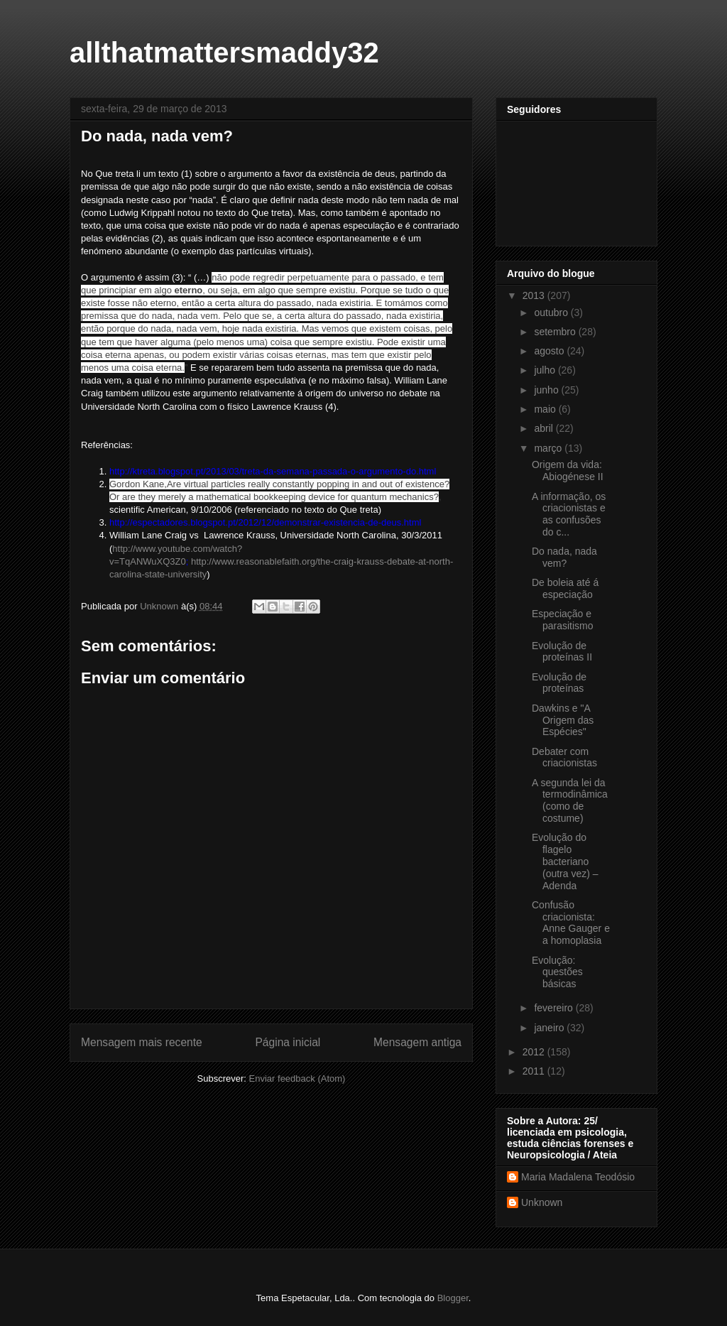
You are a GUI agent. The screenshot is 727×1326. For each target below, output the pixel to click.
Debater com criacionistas (564, 757)
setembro (556, 331)
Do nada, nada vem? (564, 557)
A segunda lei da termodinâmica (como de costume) (570, 800)
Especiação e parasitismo (563, 619)
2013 (535, 295)
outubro (552, 312)
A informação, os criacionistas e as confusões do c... (569, 514)
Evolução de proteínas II (562, 651)
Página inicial (287, 1042)
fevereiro (554, 1007)
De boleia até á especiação (565, 588)
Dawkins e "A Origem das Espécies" (563, 720)
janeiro (550, 1027)
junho (547, 390)
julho (545, 370)
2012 (535, 1052)
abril (544, 428)
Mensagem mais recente (141, 1042)
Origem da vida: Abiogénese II (567, 470)
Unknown (541, 1202)
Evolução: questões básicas (557, 972)
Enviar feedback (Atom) (297, 1078)
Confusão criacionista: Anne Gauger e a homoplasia (571, 922)
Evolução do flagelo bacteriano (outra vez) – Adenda (565, 861)
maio (546, 409)
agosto (550, 351)
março (549, 448)
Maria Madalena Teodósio (578, 1177)
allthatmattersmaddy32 (224, 52)
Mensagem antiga (417, 1042)
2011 (535, 1071)
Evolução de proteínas (559, 683)
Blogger (453, 1298)
